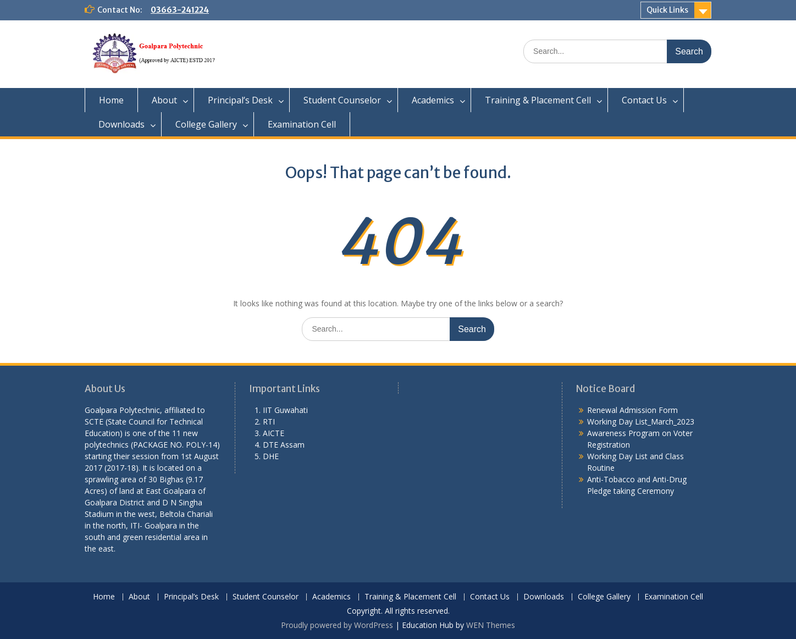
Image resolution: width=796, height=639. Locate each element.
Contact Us (644, 100)
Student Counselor (342, 100)
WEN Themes (490, 625)
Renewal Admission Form (632, 410)
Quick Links (667, 10)
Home (111, 100)
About (164, 100)
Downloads (121, 124)
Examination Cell (302, 124)
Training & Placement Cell (538, 100)
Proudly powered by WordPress (337, 625)
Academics (433, 100)
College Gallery (206, 124)
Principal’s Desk (240, 100)
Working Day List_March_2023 (640, 421)
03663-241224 (180, 10)
